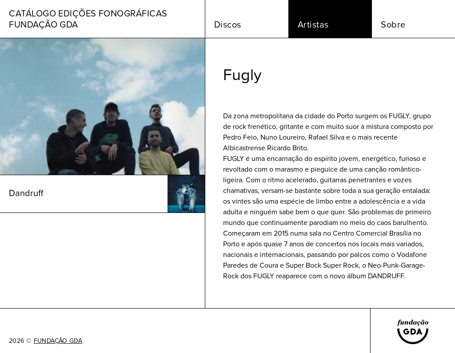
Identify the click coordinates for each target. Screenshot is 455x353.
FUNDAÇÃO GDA (58, 341)
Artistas (313, 24)
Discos (227, 24)
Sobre (393, 24)
